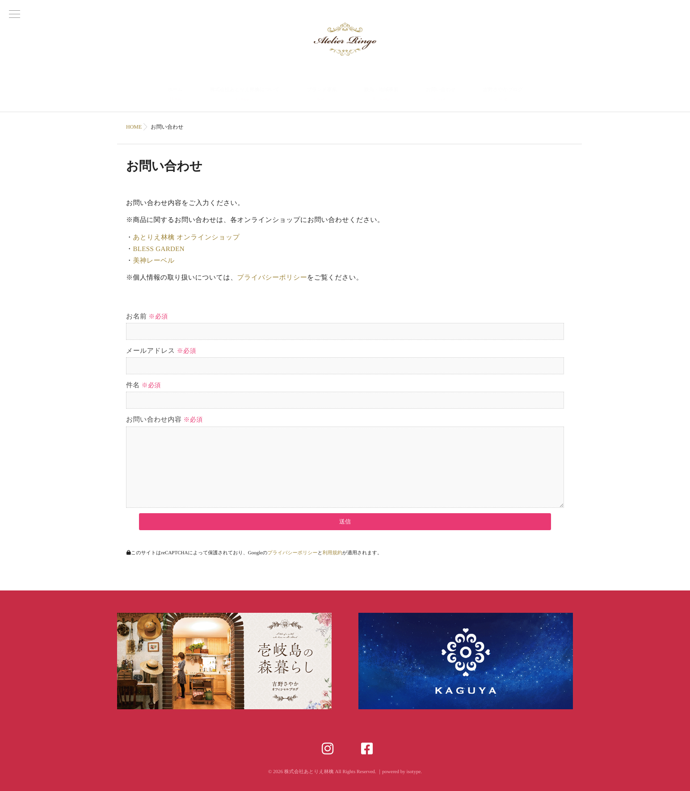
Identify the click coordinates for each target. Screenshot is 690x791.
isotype (413, 771)
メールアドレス (161, 351)
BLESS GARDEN (159, 249)
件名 (143, 385)
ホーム (175, 95)
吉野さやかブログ (503, 95)
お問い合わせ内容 (164, 419)
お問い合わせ (441, 95)
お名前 (147, 316)
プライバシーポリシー (272, 277)
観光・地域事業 (381, 95)
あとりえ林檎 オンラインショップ (186, 237)
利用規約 (332, 553)
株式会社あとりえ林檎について (244, 95)
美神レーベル (153, 260)
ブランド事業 (322, 95)
